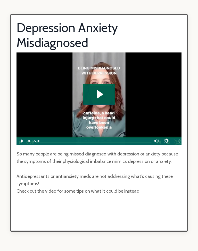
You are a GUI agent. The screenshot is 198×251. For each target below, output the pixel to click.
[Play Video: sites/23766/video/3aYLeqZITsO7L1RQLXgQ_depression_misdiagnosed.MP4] (99, 94)
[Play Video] (21, 141)
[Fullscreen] (176, 141)
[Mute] (156, 141)
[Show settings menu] (166, 141)
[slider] (93, 141)
